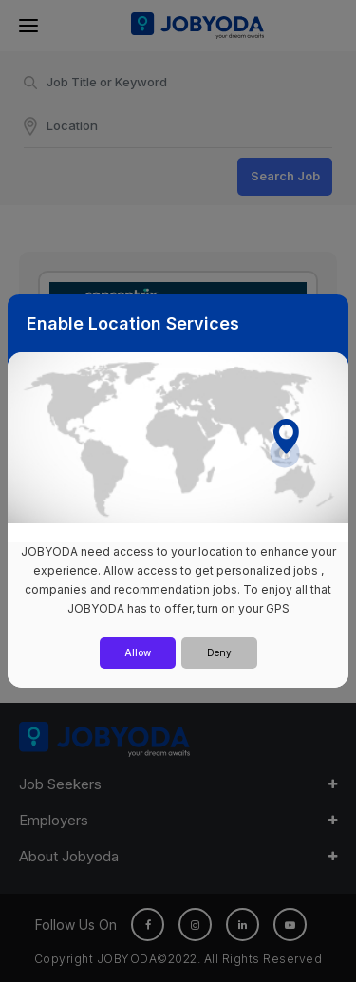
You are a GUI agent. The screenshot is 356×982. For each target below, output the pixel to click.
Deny (219, 652)
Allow (137, 652)
